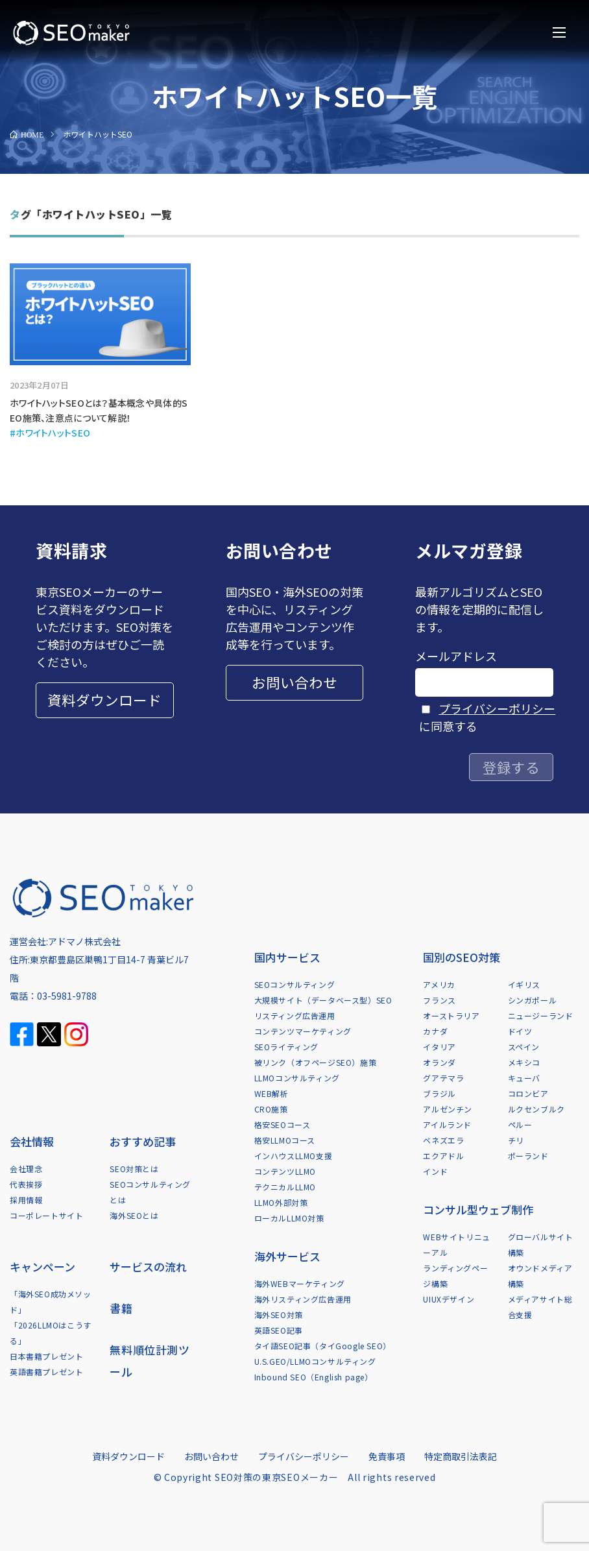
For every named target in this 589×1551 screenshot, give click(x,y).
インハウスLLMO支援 (293, 1155)
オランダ (439, 1062)
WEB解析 (271, 1093)
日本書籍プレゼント (46, 1356)
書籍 (121, 1308)
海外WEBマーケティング (299, 1283)
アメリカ (439, 984)
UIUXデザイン (448, 1299)
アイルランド (447, 1124)
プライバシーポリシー (497, 708)
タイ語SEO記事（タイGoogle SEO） (322, 1345)
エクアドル (443, 1155)
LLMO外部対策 (281, 1202)
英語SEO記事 (278, 1330)
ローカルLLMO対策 (289, 1217)
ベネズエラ (443, 1140)
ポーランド (528, 1155)
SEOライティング (286, 1046)
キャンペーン (42, 1266)
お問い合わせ (294, 682)
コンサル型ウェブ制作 (478, 1209)
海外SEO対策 (278, 1314)
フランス (439, 999)
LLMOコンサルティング (297, 1077)
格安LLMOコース (284, 1140)
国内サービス (287, 957)
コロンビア (528, 1093)
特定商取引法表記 (460, 1456)
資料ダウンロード (104, 700)
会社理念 (26, 1168)
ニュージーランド (540, 1015)
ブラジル (439, 1093)
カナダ (435, 1031)
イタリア (439, 1046)
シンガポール (532, 999)
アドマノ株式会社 (84, 941)
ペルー (520, 1124)
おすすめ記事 (143, 1141)
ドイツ (520, 1031)
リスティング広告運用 (294, 1015)
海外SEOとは (134, 1215)
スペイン (524, 1046)
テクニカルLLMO (285, 1186)
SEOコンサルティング (294, 984)
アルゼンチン (447, 1108)
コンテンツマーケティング (303, 1031)
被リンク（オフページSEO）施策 (315, 1062)
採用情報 (26, 1199)
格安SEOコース (282, 1124)
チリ (516, 1140)
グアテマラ (443, 1077)
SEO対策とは (134, 1168)
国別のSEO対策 (461, 957)
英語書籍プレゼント (46, 1371)
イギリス (524, 984)
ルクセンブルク (536, 1108)
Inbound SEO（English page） (313, 1376)
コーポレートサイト (46, 1215)
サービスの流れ (148, 1266)
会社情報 (32, 1141)
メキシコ (524, 1062)
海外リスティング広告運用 (303, 1299)
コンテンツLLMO (285, 1171)
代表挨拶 (26, 1184)
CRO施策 (271, 1108)
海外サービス (287, 1256)
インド (435, 1171)
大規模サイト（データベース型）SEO (323, 999)
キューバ (524, 1077)
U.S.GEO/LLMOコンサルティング (315, 1361)
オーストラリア (451, 1015)
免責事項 (386, 1456)
